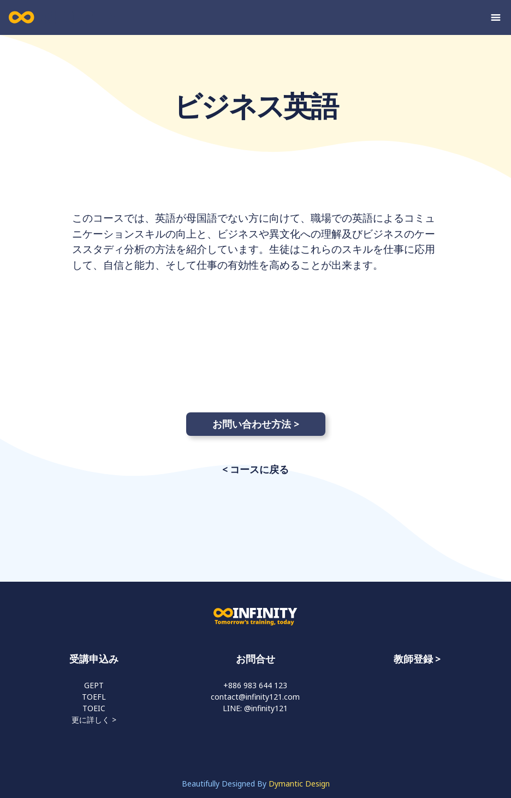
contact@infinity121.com (255, 696)
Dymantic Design (299, 783)
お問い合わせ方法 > (255, 423)
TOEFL (94, 696)
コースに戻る (259, 469)
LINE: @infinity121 (255, 708)
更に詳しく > (94, 719)
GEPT (94, 685)
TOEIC (93, 708)
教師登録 (413, 658)
